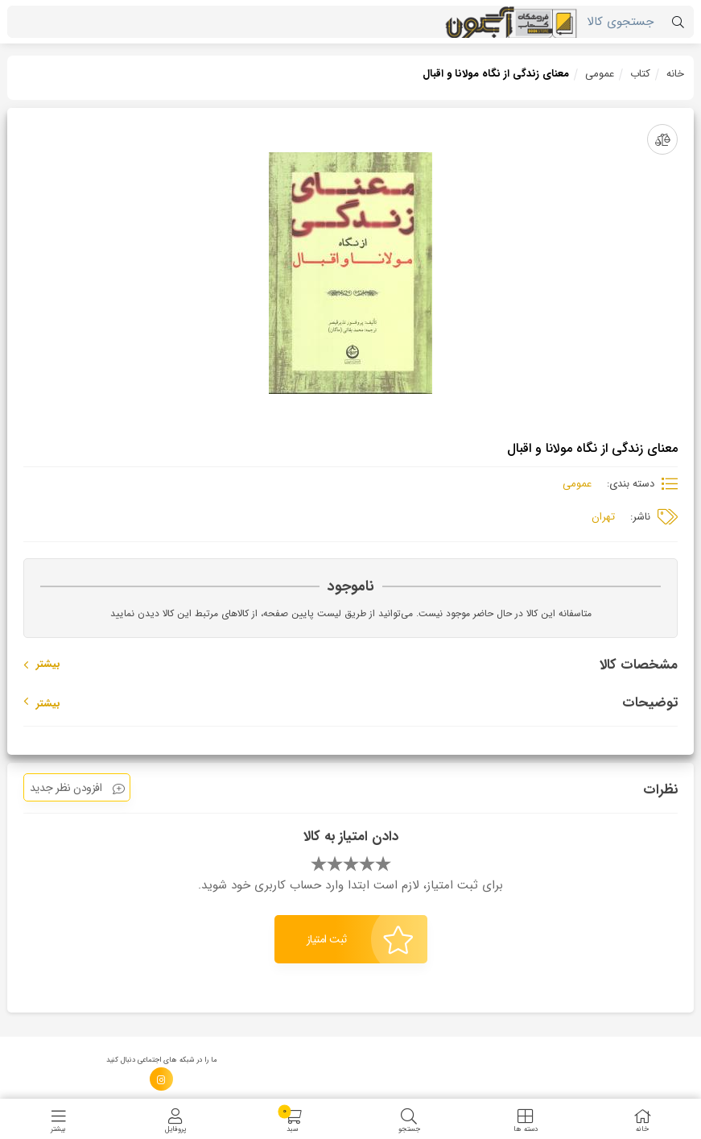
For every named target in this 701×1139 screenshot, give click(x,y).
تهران (603, 516)
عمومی (599, 73)
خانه (675, 73)
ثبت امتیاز (360, 940)
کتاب (640, 73)
